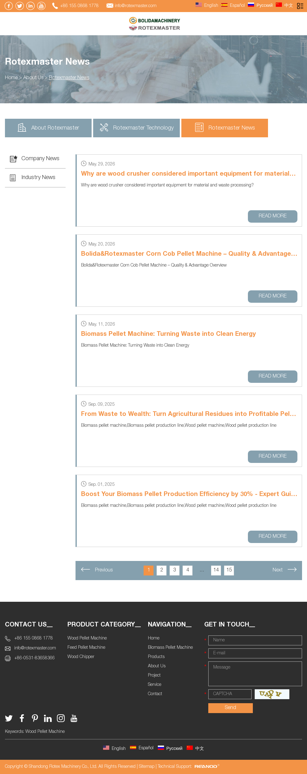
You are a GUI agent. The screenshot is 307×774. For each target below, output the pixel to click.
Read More (273, 216)
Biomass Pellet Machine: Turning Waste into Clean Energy (168, 334)
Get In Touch (226, 625)
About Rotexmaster (48, 127)
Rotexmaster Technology (136, 127)
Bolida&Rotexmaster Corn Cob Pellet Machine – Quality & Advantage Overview (189, 254)
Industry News (32, 177)
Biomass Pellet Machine (170, 648)
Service (154, 685)
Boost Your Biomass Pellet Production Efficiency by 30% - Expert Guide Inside (189, 495)
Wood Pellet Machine (87, 638)
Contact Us (26, 625)
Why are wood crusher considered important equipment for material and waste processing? (167, 185)
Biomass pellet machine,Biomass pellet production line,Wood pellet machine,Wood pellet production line (178, 426)
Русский (260, 6)
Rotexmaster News (47, 62)
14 (216, 570)
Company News (34, 159)
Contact (155, 694)
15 (229, 570)
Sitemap (146, 767)
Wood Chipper (80, 657)
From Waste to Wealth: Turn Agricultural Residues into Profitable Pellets (189, 415)
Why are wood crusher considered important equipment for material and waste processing (189, 174)
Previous (97, 570)
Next (285, 570)
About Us (33, 78)
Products (156, 657)
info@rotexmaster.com (136, 6)
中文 (284, 6)
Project (154, 676)
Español (233, 6)
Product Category (101, 625)
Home (11, 78)
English (207, 6)
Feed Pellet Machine (86, 648)
